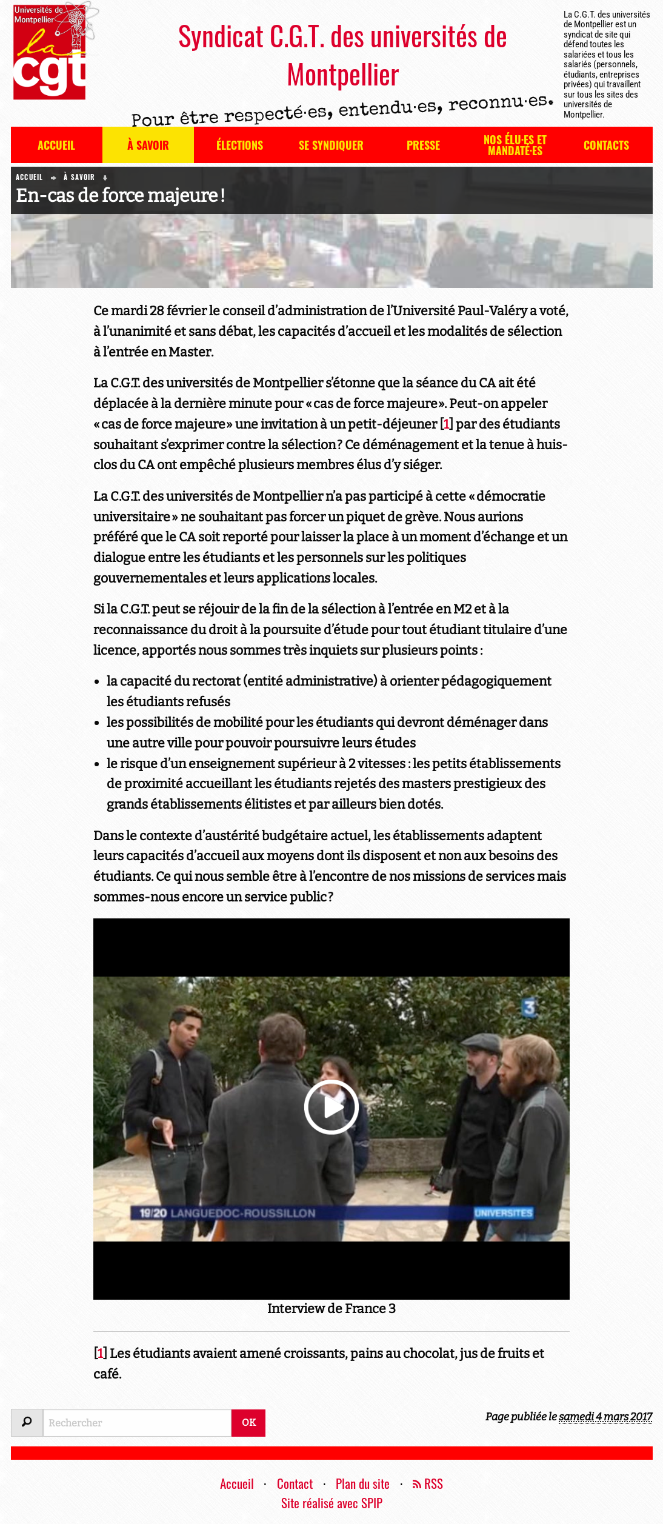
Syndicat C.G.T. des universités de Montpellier (342, 54)
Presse (423, 145)
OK (249, 1422)
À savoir (148, 145)
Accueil (56, 145)
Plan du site (363, 1483)
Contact (295, 1483)
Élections (239, 145)
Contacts (606, 145)
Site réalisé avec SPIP (331, 1502)
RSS (428, 1483)
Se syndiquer (331, 145)
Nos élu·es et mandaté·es (515, 145)
